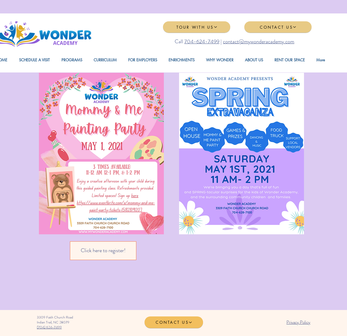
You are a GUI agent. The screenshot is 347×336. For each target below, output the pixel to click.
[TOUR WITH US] (196, 27)
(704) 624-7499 (49, 327)
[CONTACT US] (278, 27)
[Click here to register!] (103, 250)
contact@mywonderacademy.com (258, 41)
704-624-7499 (201, 41)
